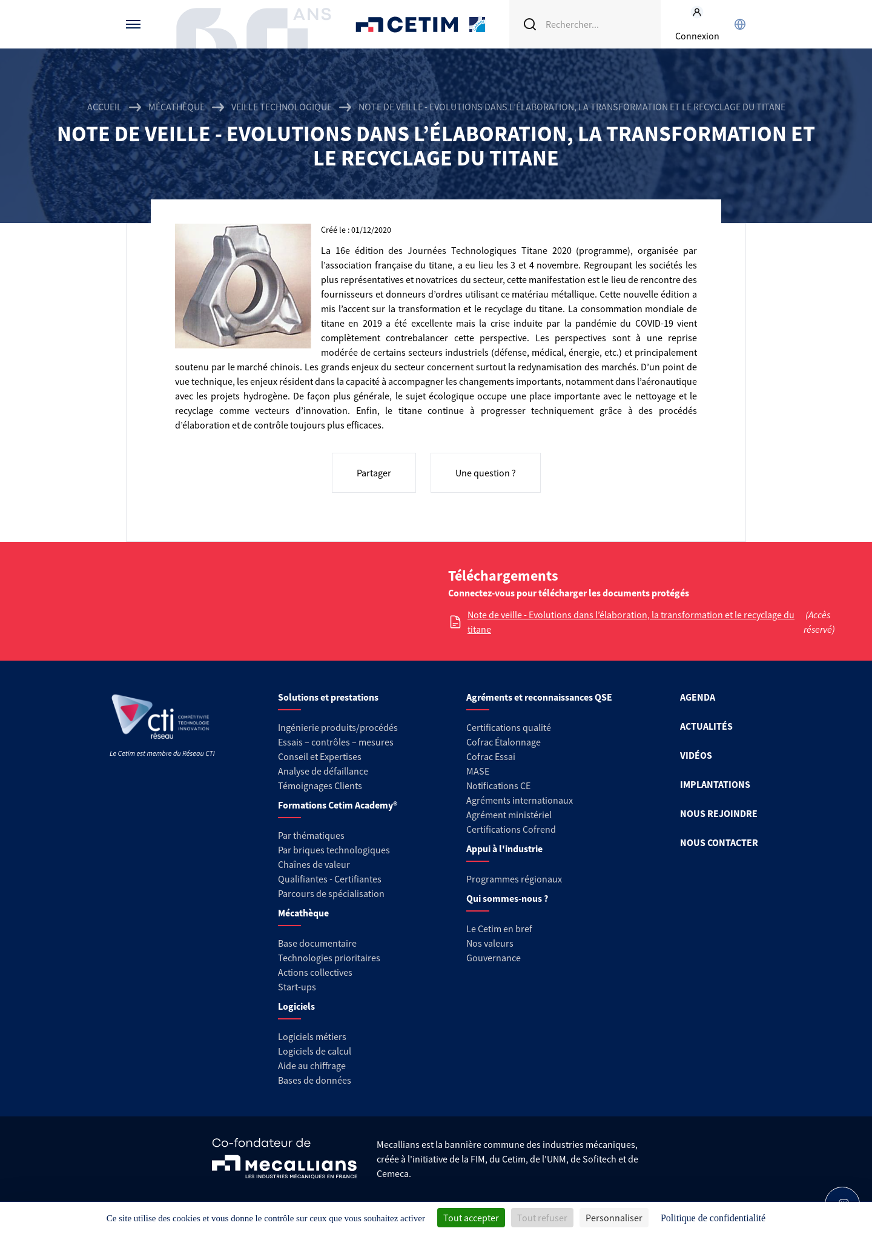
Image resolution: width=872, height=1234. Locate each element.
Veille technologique (281, 106)
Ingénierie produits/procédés (338, 727)
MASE (477, 771)
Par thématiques (311, 835)
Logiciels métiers (312, 1036)
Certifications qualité (508, 727)
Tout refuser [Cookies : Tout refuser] (542, 1218)
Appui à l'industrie (504, 848)
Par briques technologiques (334, 850)
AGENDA (697, 697)
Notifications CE (498, 785)
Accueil (104, 106)
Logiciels (296, 1006)
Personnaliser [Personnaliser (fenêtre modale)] (614, 1218)
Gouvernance (493, 958)
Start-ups (297, 987)
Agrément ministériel (509, 815)
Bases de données (314, 1080)
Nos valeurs (490, 943)
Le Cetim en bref (499, 928)
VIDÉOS (696, 755)
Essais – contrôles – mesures (336, 742)
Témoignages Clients (320, 785)
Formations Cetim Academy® (337, 805)
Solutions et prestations (328, 697)
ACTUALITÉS (706, 726)
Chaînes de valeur (314, 864)
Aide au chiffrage (312, 1065)
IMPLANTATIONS (715, 784)
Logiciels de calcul (314, 1051)
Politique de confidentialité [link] (713, 1218)
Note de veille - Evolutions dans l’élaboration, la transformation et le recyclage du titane (630, 622)
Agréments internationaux (519, 800)
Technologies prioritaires (329, 958)
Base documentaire (317, 943)
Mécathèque (176, 106)
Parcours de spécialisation (331, 893)
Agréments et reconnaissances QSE (539, 697)
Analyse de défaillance (323, 771)
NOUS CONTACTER (719, 842)
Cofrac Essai (490, 756)
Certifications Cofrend (511, 829)
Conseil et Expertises (320, 756)
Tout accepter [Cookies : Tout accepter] (471, 1218)
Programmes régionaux (514, 879)
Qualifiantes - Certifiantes (330, 879)
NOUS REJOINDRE (719, 813)
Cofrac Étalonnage (503, 742)
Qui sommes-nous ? (507, 898)
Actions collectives (315, 972)
